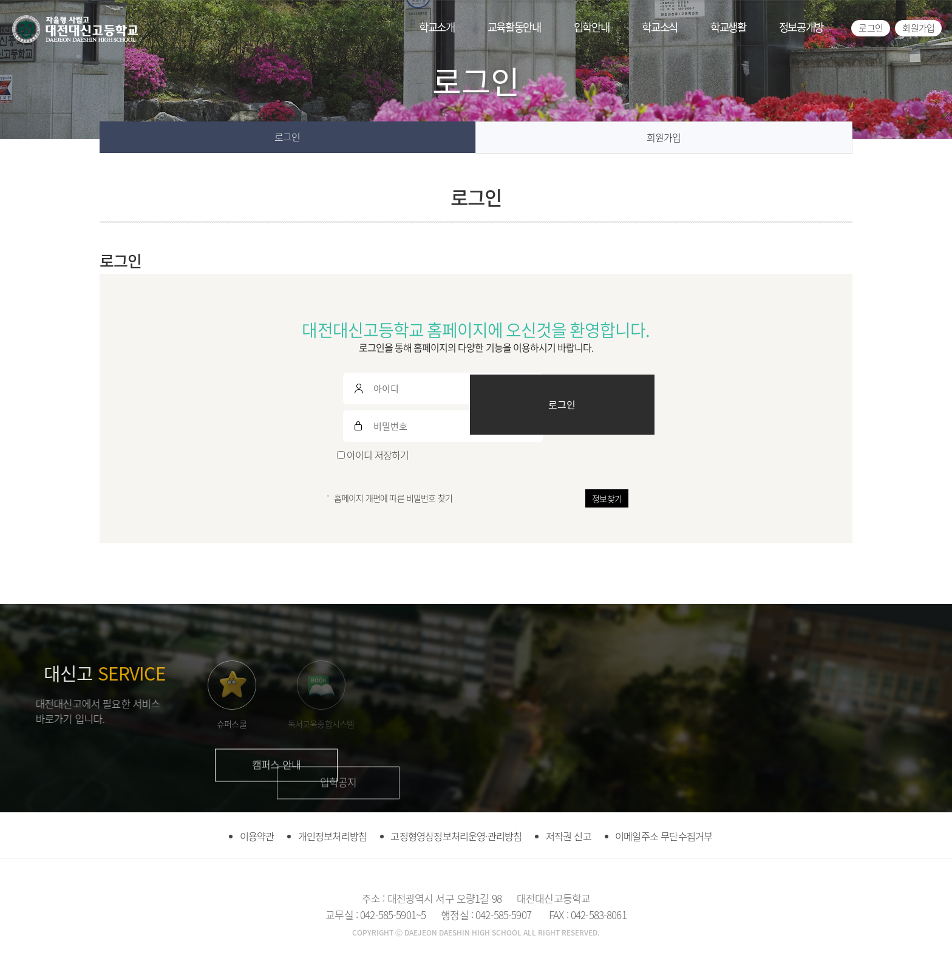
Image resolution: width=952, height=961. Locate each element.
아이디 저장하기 (373, 454)
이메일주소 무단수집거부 (679, 835)
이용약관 (239, 835)
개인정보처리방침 (321, 835)
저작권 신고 (576, 835)
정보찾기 (607, 498)
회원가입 (918, 28)
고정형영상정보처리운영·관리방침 (455, 835)
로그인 (870, 28)
